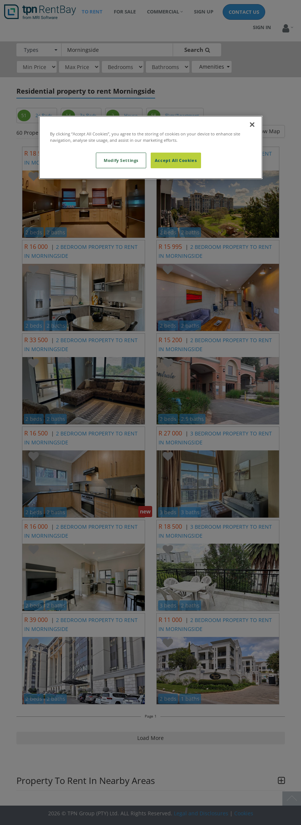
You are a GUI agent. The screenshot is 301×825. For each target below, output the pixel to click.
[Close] (252, 124)
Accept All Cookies (176, 160)
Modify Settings (121, 160)
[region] (151, 147)
